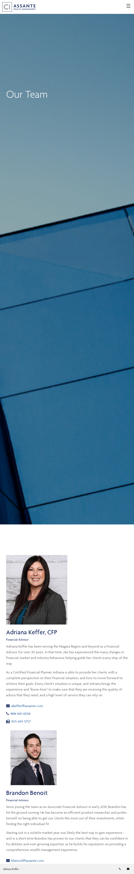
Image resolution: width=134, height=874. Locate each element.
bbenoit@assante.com (25, 860)
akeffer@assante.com (24, 705)
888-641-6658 (22, 713)
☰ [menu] (128, 6)
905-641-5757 (18, 721)
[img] (67, 262)
